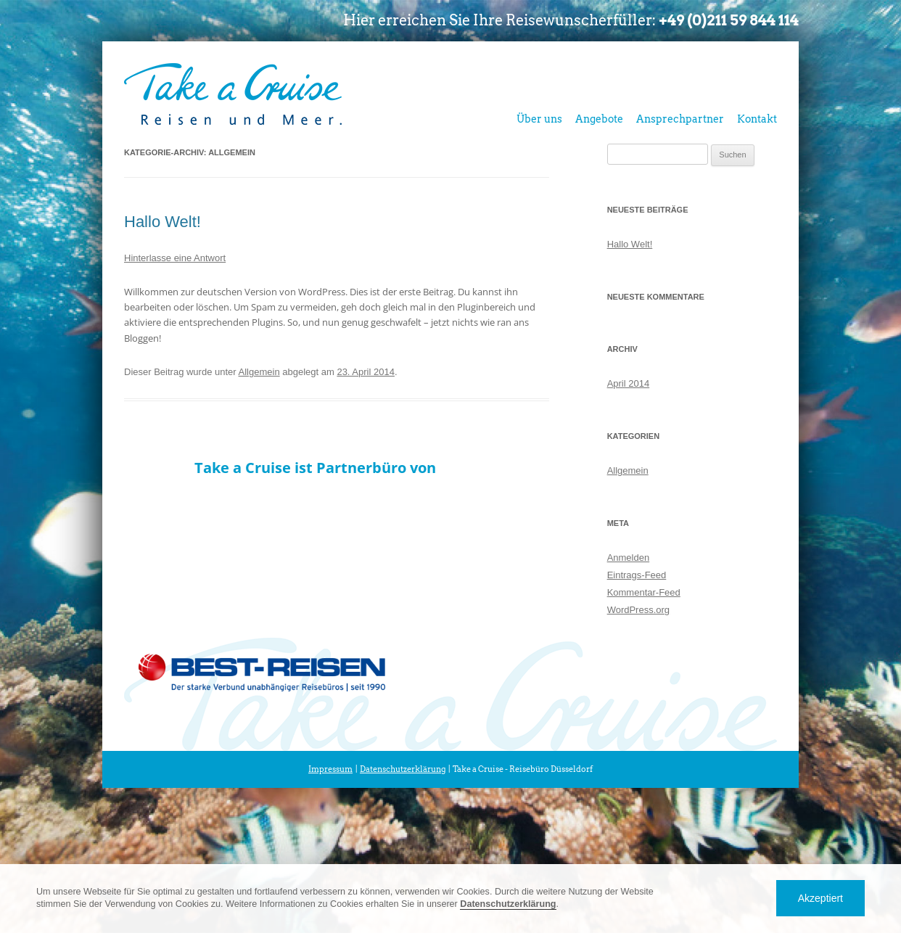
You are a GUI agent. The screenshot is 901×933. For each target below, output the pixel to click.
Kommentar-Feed (643, 592)
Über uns (539, 119)
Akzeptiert (820, 898)
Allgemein (259, 371)
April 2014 (628, 383)
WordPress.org (638, 609)
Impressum (330, 769)
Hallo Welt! (162, 222)
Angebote (599, 119)
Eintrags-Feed (637, 575)
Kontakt (757, 119)
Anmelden (628, 557)
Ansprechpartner (680, 119)
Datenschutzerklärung (402, 769)
